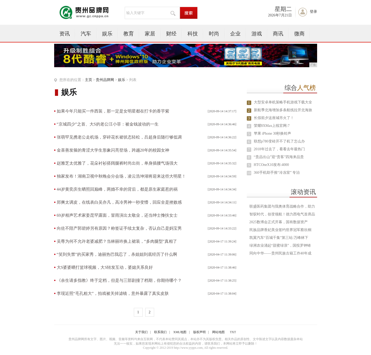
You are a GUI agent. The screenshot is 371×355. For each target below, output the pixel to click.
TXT (233, 332)
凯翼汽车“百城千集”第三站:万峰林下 (278, 238)
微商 (299, 33)
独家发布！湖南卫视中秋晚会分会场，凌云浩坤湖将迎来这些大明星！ (121, 176)
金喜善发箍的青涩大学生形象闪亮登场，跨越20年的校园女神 (113, 150)
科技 (192, 33)
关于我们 (141, 332)
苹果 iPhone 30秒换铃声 (272, 133)
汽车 (86, 33)
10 (249, 173)
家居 (150, 33)
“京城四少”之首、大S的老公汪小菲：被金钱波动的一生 (108, 124)
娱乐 (107, 33)
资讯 (64, 33)
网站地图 (218, 332)
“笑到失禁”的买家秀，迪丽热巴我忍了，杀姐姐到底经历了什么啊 (117, 254)
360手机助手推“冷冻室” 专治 (277, 173)
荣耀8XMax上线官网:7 (272, 126)
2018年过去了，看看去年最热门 (279, 149)
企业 (235, 33)
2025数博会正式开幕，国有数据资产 (278, 222)
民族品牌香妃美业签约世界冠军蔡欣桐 (280, 230)
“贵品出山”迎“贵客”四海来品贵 (279, 157)
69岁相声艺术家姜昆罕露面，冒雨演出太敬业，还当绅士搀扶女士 (117, 215)
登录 (313, 12)
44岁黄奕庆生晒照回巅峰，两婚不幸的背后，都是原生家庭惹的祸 (117, 189)
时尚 (214, 33)
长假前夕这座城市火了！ (274, 118)
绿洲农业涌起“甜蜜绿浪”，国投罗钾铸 (280, 245)
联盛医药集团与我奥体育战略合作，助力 (282, 206)
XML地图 (180, 332)
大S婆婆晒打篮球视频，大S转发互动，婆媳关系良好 (105, 267)
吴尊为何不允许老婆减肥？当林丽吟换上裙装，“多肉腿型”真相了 (117, 241)
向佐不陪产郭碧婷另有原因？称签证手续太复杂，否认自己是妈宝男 (119, 228)
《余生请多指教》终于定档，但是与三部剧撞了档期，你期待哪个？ (119, 280)
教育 (128, 33)
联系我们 (160, 332)
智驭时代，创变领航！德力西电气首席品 (282, 214)
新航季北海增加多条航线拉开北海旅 (283, 110)
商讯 (278, 33)
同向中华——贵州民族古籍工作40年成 (280, 253)
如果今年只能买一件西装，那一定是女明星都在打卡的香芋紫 (113, 111)
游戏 (256, 33)
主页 (88, 80)
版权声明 (199, 332)
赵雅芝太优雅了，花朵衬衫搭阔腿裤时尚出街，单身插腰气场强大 (117, 163)
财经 (171, 33)
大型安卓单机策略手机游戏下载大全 (283, 102)
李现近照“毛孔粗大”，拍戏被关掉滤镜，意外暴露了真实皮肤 (113, 293)
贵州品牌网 (105, 80)
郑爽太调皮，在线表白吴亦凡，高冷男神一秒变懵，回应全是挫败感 (119, 202)
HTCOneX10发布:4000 (271, 165)
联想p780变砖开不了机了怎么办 (279, 141)
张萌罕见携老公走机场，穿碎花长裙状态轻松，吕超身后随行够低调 (119, 137)
